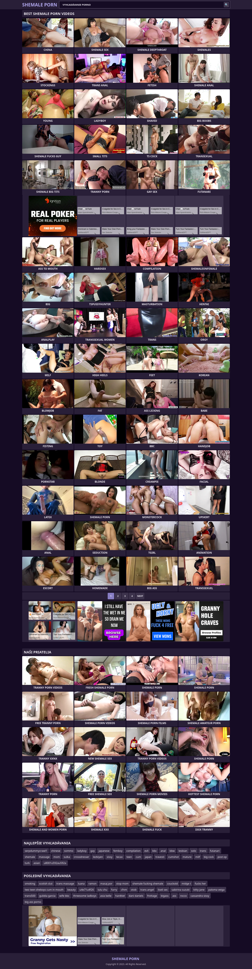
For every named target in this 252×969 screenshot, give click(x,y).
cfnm (124, 889)
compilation (133, 851)
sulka (67, 857)
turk (27, 863)
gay (92, 851)
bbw (172, 851)
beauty (71, 889)
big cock (209, 857)
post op (222, 857)
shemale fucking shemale (147, 883)
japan (148, 857)
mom (57, 857)
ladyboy (81, 851)
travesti (159, 857)
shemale (30, 857)
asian (37, 863)
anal (163, 851)
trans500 (30, 896)
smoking (30, 883)
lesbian (183, 851)
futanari (215, 851)
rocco (183, 896)
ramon (93, 883)
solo (193, 851)
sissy (109, 857)
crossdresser (81, 857)
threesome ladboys (84, 896)
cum (138, 857)
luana (81, 883)
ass (174, 896)
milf (197, 857)
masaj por (106, 883)
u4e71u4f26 (87, 889)
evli (146, 851)
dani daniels (136, 896)
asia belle (105, 896)
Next (140, 595)
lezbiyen (98, 857)
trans (203, 851)
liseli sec (163, 889)
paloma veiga (216, 889)
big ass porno (33, 902)
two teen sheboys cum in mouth (44, 889)
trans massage (65, 883)
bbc (154, 851)
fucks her (200, 883)
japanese (104, 851)
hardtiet (120, 896)
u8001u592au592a (55, 863)
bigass (165, 896)
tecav (119, 857)
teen (129, 857)
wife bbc (64, 896)
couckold (172, 883)
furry (114, 889)
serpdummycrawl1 (36, 851)
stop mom (122, 883)
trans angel (147, 889)
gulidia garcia (47, 896)
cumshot (173, 857)
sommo (68, 851)
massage (44, 857)
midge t (186, 883)
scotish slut (46, 883)
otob (133, 889)
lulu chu (102, 889)
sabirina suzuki (181, 889)
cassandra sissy (200, 896)
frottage (152, 896)
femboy (117, 851)
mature (187, 857)
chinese (55, 851)
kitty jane (199, 889)
